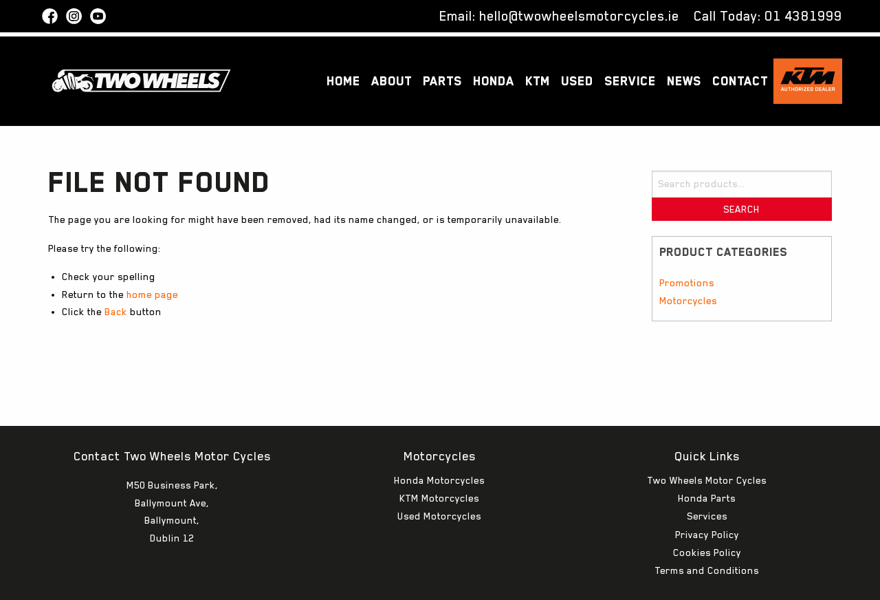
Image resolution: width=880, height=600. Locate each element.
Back (115, 311)
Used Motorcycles (439, 474)
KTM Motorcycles (439, 456)
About (391, 81)
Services (707, 474)
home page (152, 294)
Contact (740, 81)
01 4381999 (803, 15)
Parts (442, 81)
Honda (493, 81)
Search (741, 209)
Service (630, 81)
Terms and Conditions (706, 529)
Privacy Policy (707, 493)
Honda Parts (707, 456)
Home (343, 81)
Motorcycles (688, 300)
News (684, 81)
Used (577, 81)
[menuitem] (343, 81)
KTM (537, 81)
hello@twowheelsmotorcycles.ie (579, 15)
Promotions (686, 282)
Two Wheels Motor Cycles (707, 438)
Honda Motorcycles (439, 438)
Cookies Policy (707, 511)
